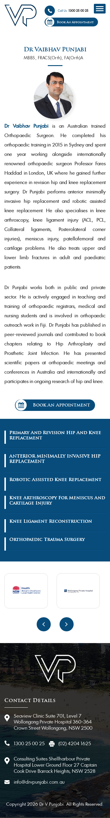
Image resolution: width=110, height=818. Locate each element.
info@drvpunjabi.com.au (39, 782)
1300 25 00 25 (78, 11)
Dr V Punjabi (51, 804)
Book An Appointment (75, 22)
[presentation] (44, 624)
